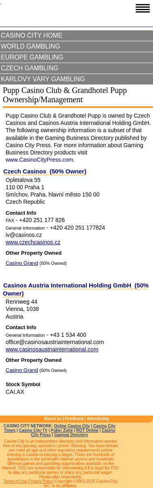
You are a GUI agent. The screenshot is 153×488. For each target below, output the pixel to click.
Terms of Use (15, 481)
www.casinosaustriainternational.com (52, 349)
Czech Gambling (29, 68)
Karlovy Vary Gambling (43, 79)
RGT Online (87, 430)
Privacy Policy (40, 481)
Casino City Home (32, 35)
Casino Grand (22, 263)
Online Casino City (72, 426)
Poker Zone (62, 430)
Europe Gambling (32, 57)
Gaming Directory (71, 435)
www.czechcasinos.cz (33, 242)
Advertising (98, 418)
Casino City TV (33, 430)
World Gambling (30, 46)
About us (52, 418)
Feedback (74, 418)
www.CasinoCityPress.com (39, 159)
